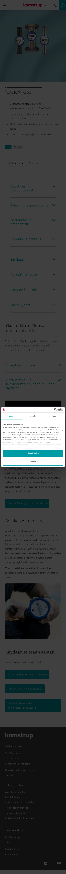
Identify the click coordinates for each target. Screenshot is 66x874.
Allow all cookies (33, 453)
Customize (33, 462)
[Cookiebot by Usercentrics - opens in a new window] (48, 409)
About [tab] (54, 416)
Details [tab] (32, 416)
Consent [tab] (12, 416)
